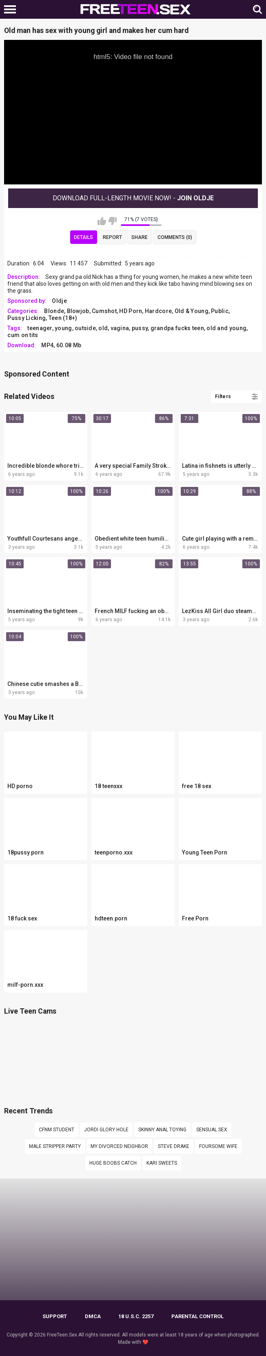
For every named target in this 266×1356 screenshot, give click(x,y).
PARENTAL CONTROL (197, 1316)
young (63, 328)
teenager (39, 328)
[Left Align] (12, 9)
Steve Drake (173, 1146)
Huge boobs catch (113, 1163)
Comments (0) (174, 237)
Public (219, 311)
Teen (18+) (63, 318)
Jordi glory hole (106, 1130)
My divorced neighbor (119, 1146)
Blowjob (78, 311)
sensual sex (211, 1130)
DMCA (93, 1316)
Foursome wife (218, 1146)
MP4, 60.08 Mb (61, 345)
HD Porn (130, 311)
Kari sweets (161, 1163)
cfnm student (56, 1130)
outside (85, 328)
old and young (226, 328)
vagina (120, 328)
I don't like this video (112, 221)
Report (112, 237)
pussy (140, 328)
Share (139, 237)
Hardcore (158, 311)
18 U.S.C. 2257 (135, 1316)
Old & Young (191, 311)
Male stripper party (55, 1146)
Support (54, 1316)
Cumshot (104, 311)
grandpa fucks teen (177, 328)
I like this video (102, 221)
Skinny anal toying (162, 1130)
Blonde (54, 311)
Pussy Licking (26, 318)
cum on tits (22, 335)
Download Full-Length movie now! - (133, 198)
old (103, 328)
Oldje (59, 301)
